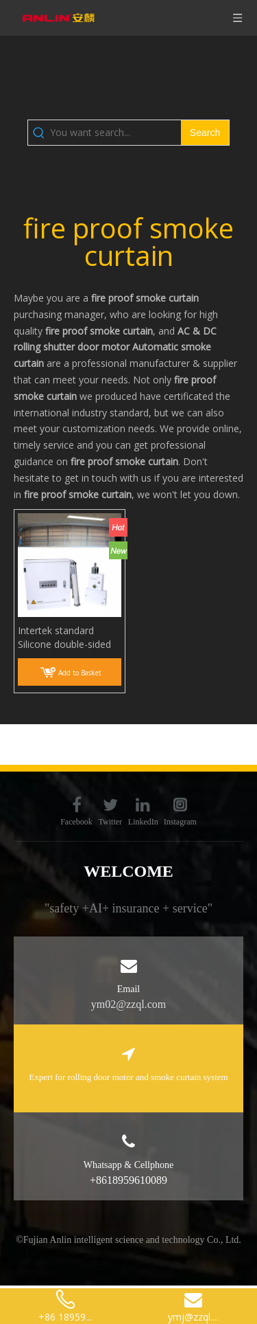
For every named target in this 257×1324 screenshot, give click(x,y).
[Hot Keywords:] (205, 132)
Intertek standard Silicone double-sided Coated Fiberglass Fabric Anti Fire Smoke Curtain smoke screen (67, 637)
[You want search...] (115, 132)
